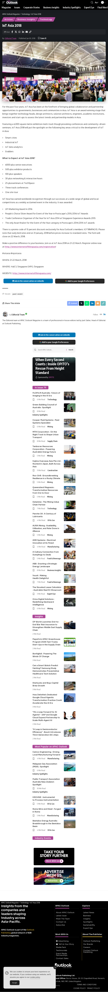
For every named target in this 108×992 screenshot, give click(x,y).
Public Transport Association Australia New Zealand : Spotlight (46, 782)
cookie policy (35, 978)
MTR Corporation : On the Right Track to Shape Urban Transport (46, 435)
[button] (4, 2)
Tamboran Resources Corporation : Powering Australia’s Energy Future (44, 449)
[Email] (26, 32)
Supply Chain (52, 441)
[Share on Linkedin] (23, 32)
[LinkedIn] (104, 315)
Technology (46, 19)
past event (18, 294)
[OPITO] (44, 377)
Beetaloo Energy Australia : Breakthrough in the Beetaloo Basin (47, 824)
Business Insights (26, 19)
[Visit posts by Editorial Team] (5, 314)
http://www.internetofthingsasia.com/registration (30, 246)
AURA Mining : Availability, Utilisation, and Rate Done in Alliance (46, 528)
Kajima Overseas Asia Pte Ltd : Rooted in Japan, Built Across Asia (47, 464)
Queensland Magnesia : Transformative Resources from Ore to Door (45, 490)
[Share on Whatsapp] (19, 32)
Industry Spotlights (40, 415)
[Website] (101, 315)
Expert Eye (51, 594)
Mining (50, 426)
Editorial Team (10, 38)
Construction (52, 470)
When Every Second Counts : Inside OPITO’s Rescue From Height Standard (52, 366)
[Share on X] (15, 32)
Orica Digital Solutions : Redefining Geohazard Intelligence (43, 602)
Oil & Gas (51, 520)
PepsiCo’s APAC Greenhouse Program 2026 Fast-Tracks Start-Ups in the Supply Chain (46, 642)
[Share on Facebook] (12, 32)
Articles (9, 19)
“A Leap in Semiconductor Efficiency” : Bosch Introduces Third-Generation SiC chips (47, 732)
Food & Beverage (54, 558)
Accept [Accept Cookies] (14, 983)
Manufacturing (53, 547)
